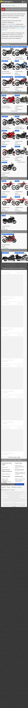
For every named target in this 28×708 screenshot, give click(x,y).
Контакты (12, 675)
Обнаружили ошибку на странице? (8, 670)
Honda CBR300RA (10, 24)
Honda (13, 5)
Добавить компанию (19, 670)
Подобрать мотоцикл (16, 673)
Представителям (5, 675)
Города (8, 673)
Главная (3, 673)
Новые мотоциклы (6, 5)
